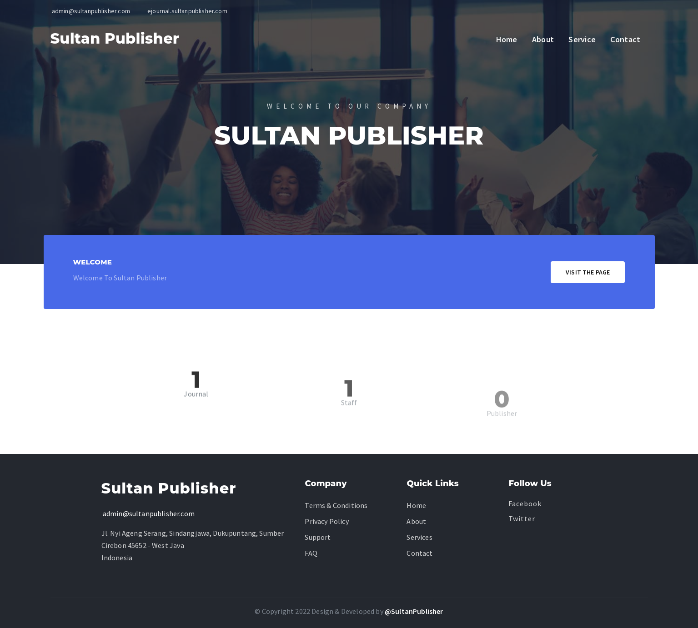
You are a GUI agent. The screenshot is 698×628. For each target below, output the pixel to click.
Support (318, 537)
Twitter (521, 518)
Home (506, 39)
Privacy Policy (326, 521)
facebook (525, 503)
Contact (625, 39)
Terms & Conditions (336, 505)
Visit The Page (588, 272)
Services (419, 537)
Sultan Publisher (115, 38)
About (543, 39)
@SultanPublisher (414, 611)
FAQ (311, 553)
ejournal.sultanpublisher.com (187, 11)
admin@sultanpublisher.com (148, 513)
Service (582, 39)
